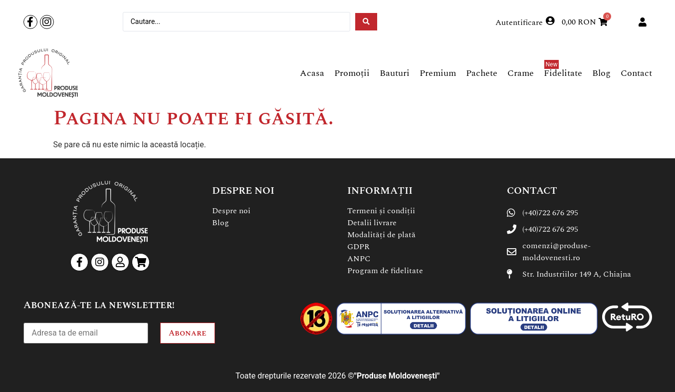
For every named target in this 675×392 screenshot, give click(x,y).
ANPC (359, 259)
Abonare (188, 333)
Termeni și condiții (381, 211)
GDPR (358, 247)
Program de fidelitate (385, 271)
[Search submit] (366, 21)
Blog (220, 223)
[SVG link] (48, 73)
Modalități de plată (381, 235)
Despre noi (231, 211)
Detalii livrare (372, 223)
